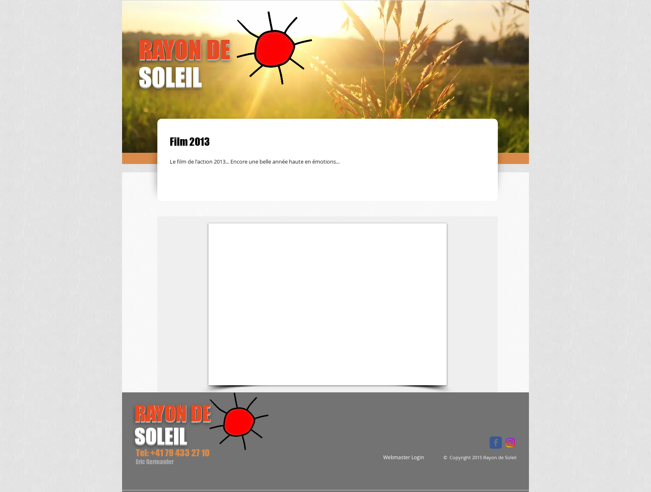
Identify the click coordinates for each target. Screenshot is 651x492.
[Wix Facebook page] (495, 442)
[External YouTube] (327, 304)
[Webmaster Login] (403, 457)
